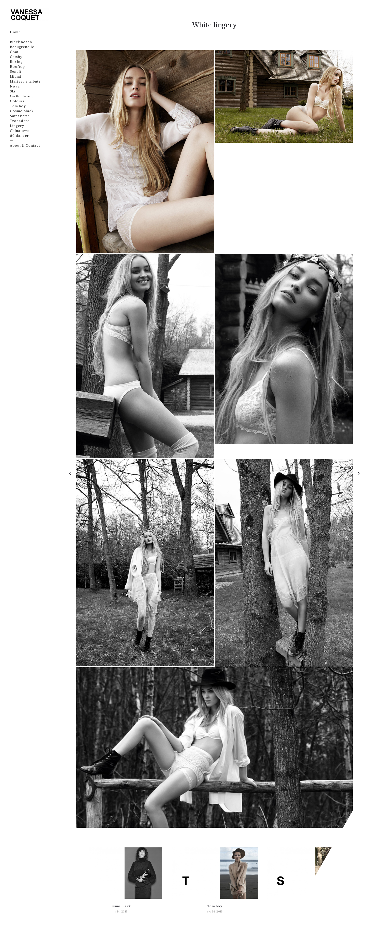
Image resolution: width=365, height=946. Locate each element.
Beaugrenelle (22, 47)
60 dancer (19, 135)
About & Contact (25, 145)
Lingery (17, 125)
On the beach (22, 96)
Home (15, 32)
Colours (17, 101)
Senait (15, 71)
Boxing (16, 61)
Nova (15, 86)
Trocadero (20, 121)
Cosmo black (22, 111)
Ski (13, 91)
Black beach (21, 42)
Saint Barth (20, 116)
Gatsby (16, 56)
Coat (14, 52)
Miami (15, 76)
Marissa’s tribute (25, 81)
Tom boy (18, 106)
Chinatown (20, 130)
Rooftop (17, 66)
